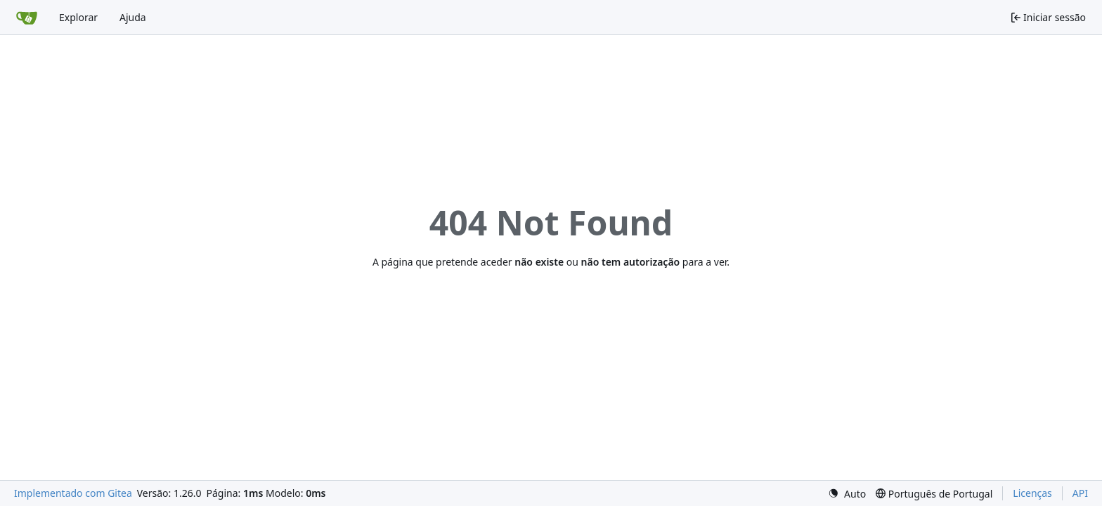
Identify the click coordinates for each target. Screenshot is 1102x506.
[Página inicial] (26, 17)
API (1080, 493)
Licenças (1032, 493)
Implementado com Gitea (73, 493)
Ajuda (132, 17)
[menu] (847, 493)
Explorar (78, 17)
